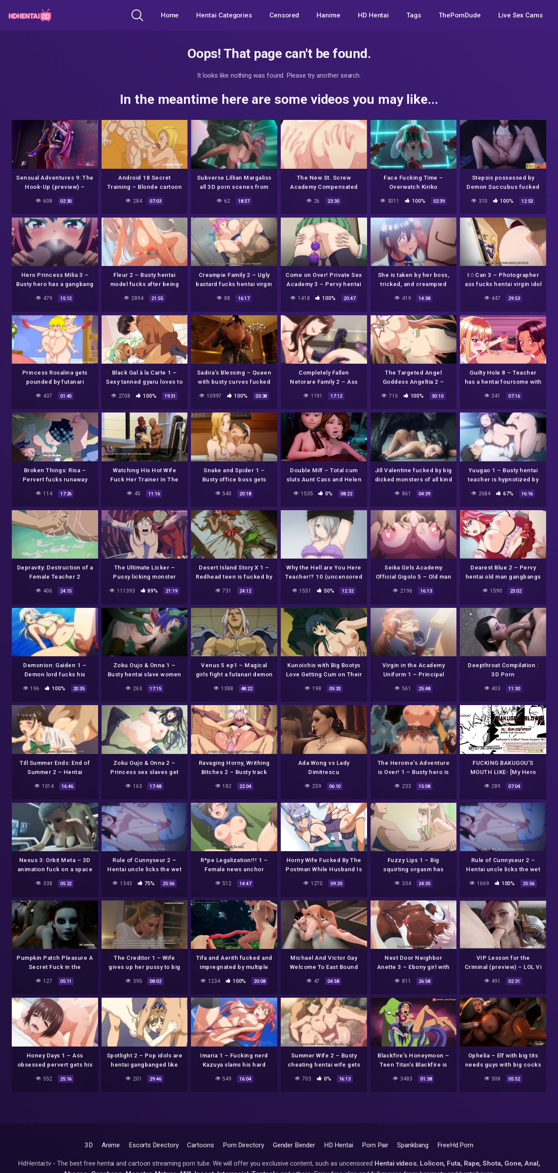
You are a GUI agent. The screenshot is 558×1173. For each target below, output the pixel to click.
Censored (284, 15)
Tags (413, 15)
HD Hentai (373, 15)
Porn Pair (375, 1145)
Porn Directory (243, 1145)
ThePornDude (460, 15)
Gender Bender (294, 1145)
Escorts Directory (154, 1145)
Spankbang (412, 1145)
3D (89, 1145)
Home (170, 15)
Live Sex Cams (520, 15)
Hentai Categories (224, 15)
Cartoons (200, 1145)
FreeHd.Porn (455, 1145)
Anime (111, 1145)
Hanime (328, 15)
